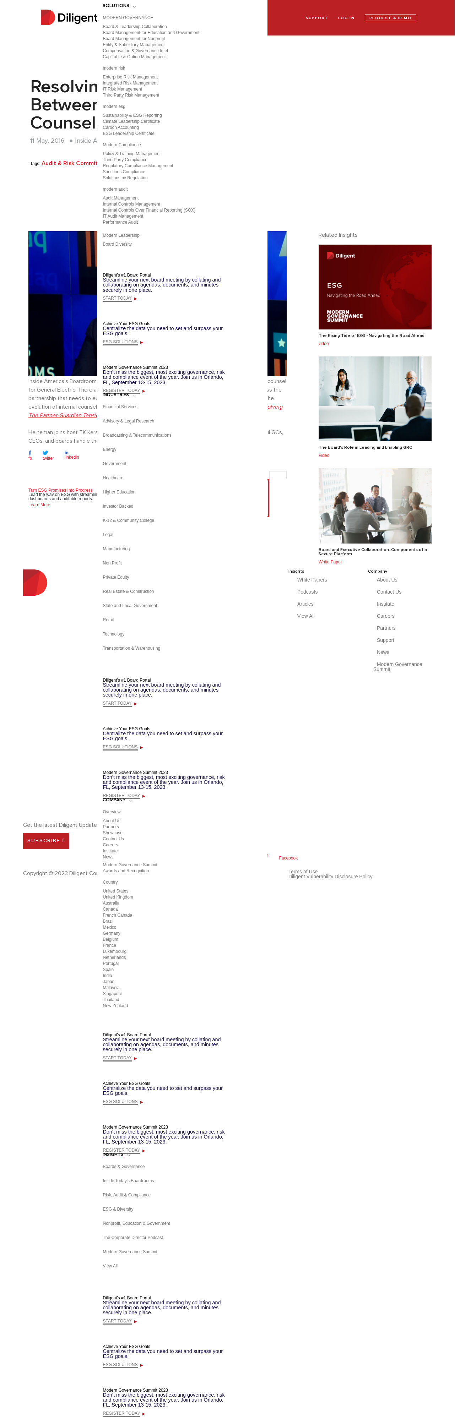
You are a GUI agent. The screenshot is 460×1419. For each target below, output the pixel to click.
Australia (111, 903)
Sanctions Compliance (124, 171)
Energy (109, 449)
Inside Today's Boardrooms (128, 1180)
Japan (108, 981)
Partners (111, 826)
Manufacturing (116, 548)
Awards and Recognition (126, 870)
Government (114, 463)
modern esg (114, 106)
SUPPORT (316, 18)
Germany (111, 933)
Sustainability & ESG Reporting (132, 115)
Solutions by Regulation (125, 177)
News (108, 857)
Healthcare (113, 477)
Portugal (111, 963)
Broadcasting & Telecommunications (137, 435)
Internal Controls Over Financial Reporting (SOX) (149, 210)
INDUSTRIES (116, 394)
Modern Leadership (121, 235)
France (109, 945)
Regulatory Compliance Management (138, 165)
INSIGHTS (113, 1154)
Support (385, 640)
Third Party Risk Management (131, 95)
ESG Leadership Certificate (128, 133)
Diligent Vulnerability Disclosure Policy (330, 876)
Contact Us (113, 838)
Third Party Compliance (125, 159)
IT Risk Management (122, 89)
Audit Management (121, 198)
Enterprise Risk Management (130, 77)
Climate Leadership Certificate (131, 121)
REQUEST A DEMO (390, 18)
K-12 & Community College (128, 520)
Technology (113, 634)
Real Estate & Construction (128, 591)
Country (110, 882)
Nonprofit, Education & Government (136, 1223)
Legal (108, 534)
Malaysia (111, 987)
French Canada (117, 915)
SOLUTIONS (116, 5)
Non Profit (112, 563)
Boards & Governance (124, 1166)
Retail (108, 619)
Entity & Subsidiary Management (133, 44)
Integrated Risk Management (130, 83)
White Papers (312, 580)
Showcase (112, 832)
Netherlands (114, 957)
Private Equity (116, 577)
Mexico (109, 927)
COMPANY (114, 799)
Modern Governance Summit (130, 864)
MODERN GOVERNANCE (128, 17)
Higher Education (119, 492)
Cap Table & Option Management (134, 56)
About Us (111, 820)
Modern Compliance (122, 144)
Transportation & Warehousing (131, 648)
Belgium (110, 939)
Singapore (112, 993)
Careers (110, 844)
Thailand (111, 999)
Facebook (288, 858)
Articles (305, 604)
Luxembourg (114, 951)
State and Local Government (130, 605)
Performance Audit (120, 222)
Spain (108, 969)
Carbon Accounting (121, 127)
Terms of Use (303, 871)
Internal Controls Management (131, 204)
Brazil (108, 921)
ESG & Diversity (118, 1209)
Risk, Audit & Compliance (127, 1194)
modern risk (114, 68)
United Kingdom (118, 897)
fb (30, 458)
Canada (110, 909)
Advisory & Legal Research (128, 421)
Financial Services (120, 406)
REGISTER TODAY (121, 390)
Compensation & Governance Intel (135, 50)
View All (110, 1266)
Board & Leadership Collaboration (135, 26)
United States (115, 891)
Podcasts (307, 592)
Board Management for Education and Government (151, 32)
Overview (111, 811)
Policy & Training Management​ (132, 153)
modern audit (115, 189)
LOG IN (346, 18)
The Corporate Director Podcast (133, 1237)
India (107, 975)
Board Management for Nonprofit (134, 38)
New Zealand (115, 1005)
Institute (110, 850)
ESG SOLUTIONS (120, 341)
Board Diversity (117, 244)
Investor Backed (118, 506)
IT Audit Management (123, 216)
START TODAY (117, 298)
